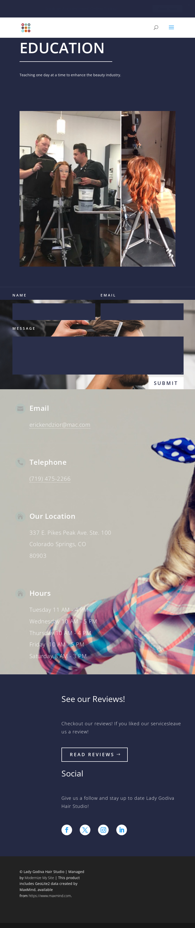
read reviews (92, 754)
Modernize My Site (39, 877)
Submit (166, 383)
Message (24, 328)
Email (108, 295)
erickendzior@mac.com (59, 424)
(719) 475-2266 (50, 478)
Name (19, 295)
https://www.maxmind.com (50, 895)
